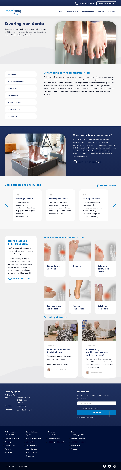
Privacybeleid (9, 466)
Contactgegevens (77, 435)
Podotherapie (72, 11)
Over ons (101, 11)
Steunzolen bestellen (78, 442)
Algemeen (12, 74)
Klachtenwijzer (14, 109)
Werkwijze (8, 442)
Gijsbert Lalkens (54, 438)
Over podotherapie (12, 438)
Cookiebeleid (24, 466)
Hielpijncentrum (14, 95)
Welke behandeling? (16, 81)
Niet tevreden (76, 445)
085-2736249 (22, 406)
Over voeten (9, 435)
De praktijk (52, 435)
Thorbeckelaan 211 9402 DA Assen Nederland (24, 400)
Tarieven (8, 449)
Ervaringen (12, 116)
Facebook (74, 449)
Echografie (12, 88)
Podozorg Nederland (56, 442)
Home (61, 11)
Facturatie (8, 453)
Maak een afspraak (106, 3)
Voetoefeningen (14, 102)
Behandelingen (88, 11)
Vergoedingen (10, 445)
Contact (111, 11)
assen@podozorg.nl (24, 410)
